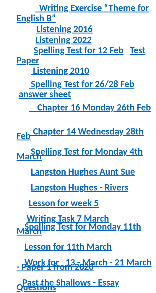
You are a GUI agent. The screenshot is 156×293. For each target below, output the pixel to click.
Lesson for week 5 (64, 203)
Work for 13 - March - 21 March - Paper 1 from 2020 (84, 265)
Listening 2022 (63, 40)
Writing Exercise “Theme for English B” (83, 13)
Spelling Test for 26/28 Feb (81, 84)
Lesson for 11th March (68, 246)
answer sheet (45, 94)
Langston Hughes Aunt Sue (83, 171)
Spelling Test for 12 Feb (79, 50)
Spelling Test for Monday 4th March (80, 154)
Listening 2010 (60, 70)
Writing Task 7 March (68, 218)
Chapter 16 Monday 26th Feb (90, 107)
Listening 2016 (64, 29)
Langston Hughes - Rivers (79, 187)
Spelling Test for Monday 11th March (79, 229)
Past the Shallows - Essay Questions (68, 285)
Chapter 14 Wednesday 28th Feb (80, 134)
